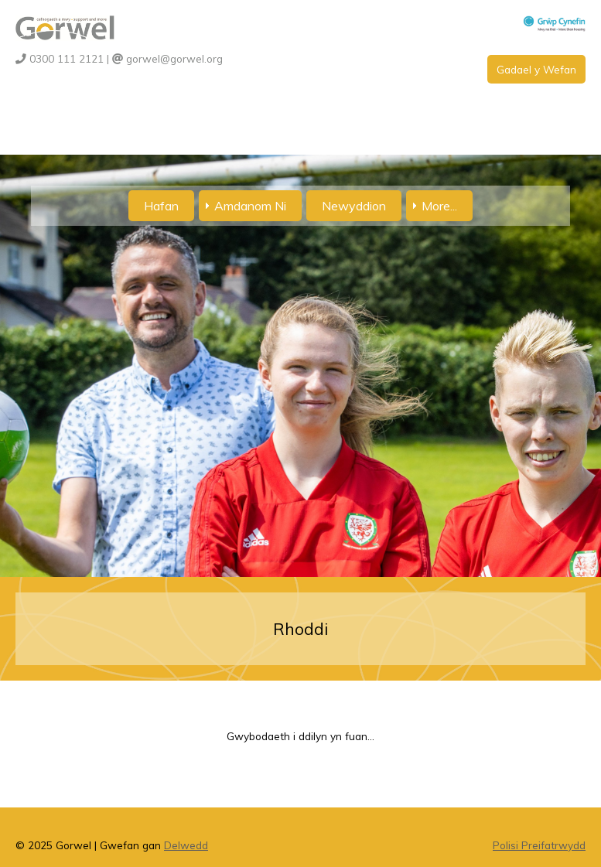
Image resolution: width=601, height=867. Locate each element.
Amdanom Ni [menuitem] (250, 205)
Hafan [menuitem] (161, 205)
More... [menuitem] (439, 205)
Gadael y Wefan (536, 69)
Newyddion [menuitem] (354, 205)
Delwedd (186, 845)
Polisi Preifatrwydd (539, 845)
